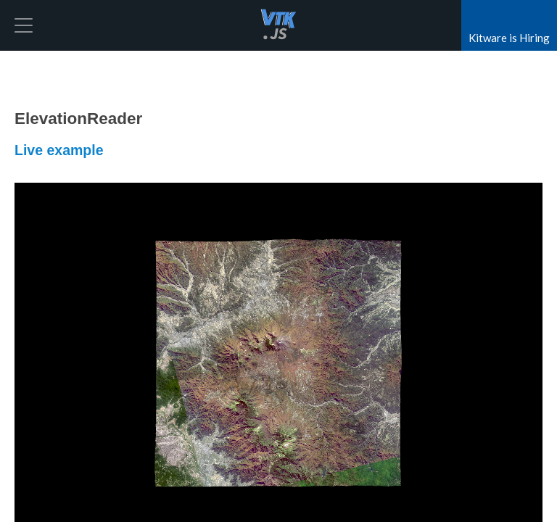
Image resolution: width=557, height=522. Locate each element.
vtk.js (278, 25)
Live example (59, 150)
